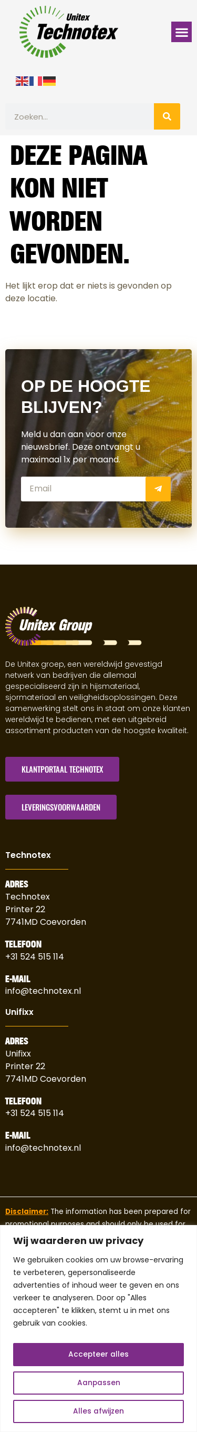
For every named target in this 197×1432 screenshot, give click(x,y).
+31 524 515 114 (34, 957)
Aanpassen (98, 1383)
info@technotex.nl (43, 991)
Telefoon (23, 944)
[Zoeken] (167, 116)
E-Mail (17, 979)
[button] (181, 32)
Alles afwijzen (99, 1411)
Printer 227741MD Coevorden (45, 1072)
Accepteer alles (98, 1354)
